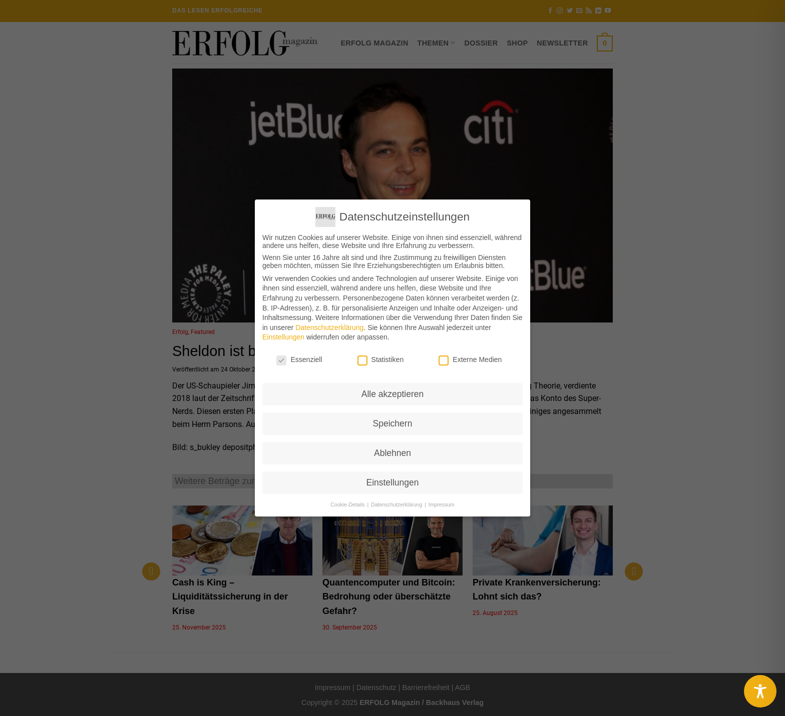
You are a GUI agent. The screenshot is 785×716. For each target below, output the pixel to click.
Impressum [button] (442, 505)
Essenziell (299, 360)
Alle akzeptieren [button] (392, 394)
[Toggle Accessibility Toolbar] (760, 691)
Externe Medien (470, 360)
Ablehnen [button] (392, 453)
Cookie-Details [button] (348, 505)
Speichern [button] (393, 423)
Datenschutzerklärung (329, 328)
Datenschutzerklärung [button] (397, 505)
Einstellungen (283, 337)
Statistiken (380, 360)
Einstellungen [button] (392, 483)
